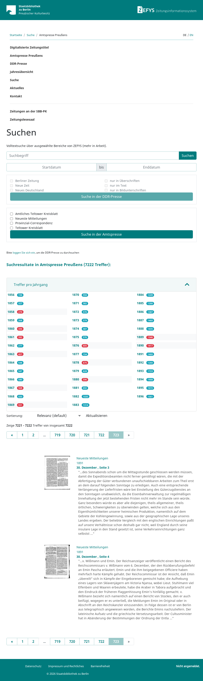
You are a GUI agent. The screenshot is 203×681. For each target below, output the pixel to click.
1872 (76, 312)
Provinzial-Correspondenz (34, 223)
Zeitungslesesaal (22, 119)
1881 (76, 388)
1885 (141, 303)
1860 (11, 328)
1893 (141, 371)
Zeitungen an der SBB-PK (28, 111)
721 (87, 435)
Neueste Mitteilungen (31, 218)
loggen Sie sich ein (24, 252)
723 (118, 434)
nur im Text (118, 185)
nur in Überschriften (125, 181)
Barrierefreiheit (100, 666)
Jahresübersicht (21, 72)
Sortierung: (14, 416)
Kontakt (16, 96)
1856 (11, 295)
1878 (76, 362)
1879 (76, 371)
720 (72, 435)
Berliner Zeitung (27, 181)
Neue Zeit (22, 185)
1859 (11, 320)
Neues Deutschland (29, 190)
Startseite (16, 35)
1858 (11, 312)
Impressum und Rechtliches (66, 666)
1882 (76, 396)
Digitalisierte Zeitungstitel (29, 47)
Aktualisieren (96, 415)
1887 (141, 320)
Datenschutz (33, 666)
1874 (76, 328)
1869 (11, 405)
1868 (11, 396)
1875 (76, 337)
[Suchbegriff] (92, 155)
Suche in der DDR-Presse (101, 196)
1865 (11, 371)
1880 (76, 379)
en (191, 35)
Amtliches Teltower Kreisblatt (36, 214)
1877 (76, 354)
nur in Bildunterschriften (128, 190)
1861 (11, 337)
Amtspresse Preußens (26, 56)
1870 (76, 295)
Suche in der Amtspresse (101, 234)
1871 (76, 303)
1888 (141, 328)
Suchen (188, 155)
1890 (141, 345)
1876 (76, 345)
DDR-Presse (18, 63)
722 (101, 435)
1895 (141, 388)
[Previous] (11, 435)
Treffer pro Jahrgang (31, 284)
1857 (11, 303)
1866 (11, 379)
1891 (141, 354)
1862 (11, 345)
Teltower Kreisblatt (29, 228)
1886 (141, 312)
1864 (11, 362)
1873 (76, 320)
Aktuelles (17, 88)
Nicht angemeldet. (188, 666)
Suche (30, 35)
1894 (141, 379)
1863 (11, 354)
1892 (141, 362)
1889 (141, 337)
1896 (141, 396)
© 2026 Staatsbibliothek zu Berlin (68, 674)
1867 (11, 388)
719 (57, 435)
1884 (141, 295)
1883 (76, 405)
